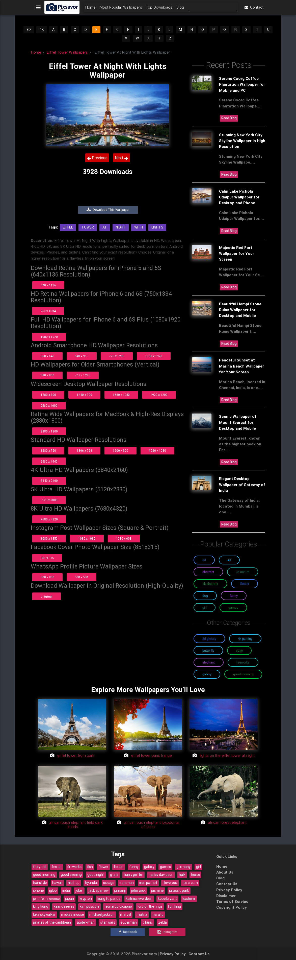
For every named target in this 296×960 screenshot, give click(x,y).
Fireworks (243, 662)
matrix (142, 914)
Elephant (208, 662)
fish (90, 866)
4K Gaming (245, 639)
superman (129, 922)
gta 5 (114, 874)
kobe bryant (167, 898)
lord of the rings (150, 906)
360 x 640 (47, 356)
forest (119, 866)
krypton (85, 898)
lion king (174, 906)
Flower (244, 584)
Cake (239, 650)
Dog (205, 596)
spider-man (85, 922)
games (165, 866)
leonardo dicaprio (118, 906)
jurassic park (179, 890)
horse (195, 874)
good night (95, 874)
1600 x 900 (120, 450)
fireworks (74, 866)
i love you (170, 882)
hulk (182, 874)
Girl (204, 607)
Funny (234, 596)
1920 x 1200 (159, 395)
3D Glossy (209, 639)
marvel (125, 914)
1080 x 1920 (49, 337)
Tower (88, 227)
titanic (147, 922)
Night (121, 227)
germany (183, 866)
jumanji (120, 890)
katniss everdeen (139, 898)
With (138, 227)
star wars (107, 922)
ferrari (57, 866)
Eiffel (68, 227)
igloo (53, 890)
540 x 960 (81, 356)
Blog (180, 9)
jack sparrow (99, 890)
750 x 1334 (48, 311)
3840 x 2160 (49, 481)
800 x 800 (47, 577)
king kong (40, 906)
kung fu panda (108, 898)
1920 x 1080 (157, 450)
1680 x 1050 (121, 395)
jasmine (157, 890)
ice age (108, 882)
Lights (157, 227)
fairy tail (39, 866)
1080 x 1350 (49, 538)
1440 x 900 (84, 395)
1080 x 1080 (86, 538)
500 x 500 (81, 577)
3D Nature (242, 572)
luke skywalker (44, 914)
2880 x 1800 (49, 431)
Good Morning (243, 674)
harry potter (133, 874)
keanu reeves (64, 906)
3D (28, 29)
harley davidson (161, 874)
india (66, 890)
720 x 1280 (116, 356)
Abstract (208, 572)
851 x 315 (47, 558)
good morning (44, 874)
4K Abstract (210, 584)
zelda (162, 922)
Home (90, 9)
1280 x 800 (48, 395)
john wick (138, 890)
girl (198, 866)
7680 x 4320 (49, 519)
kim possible (89, 906)
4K (41, 29)
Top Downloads (159, 9)
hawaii (57, 882)
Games (233, 607)
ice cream (190, 882)
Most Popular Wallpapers (121, 9)
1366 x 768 (84, 450)
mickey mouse (72, 914)
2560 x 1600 (49, 405)
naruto (158, 914)
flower (103, 866)
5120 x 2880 (49, 500)
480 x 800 (47, 375)
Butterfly (208, 650)
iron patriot (148, 882)
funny (134, 866)
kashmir (188, 898)
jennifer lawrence (46, 898)
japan (69, 898)
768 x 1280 (82, 375)
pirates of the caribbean (52, 922)
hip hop (73, 882)
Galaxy (206, 674)
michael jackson (102, 914)
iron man (127, 882)
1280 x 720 (48, 450)
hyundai (91, 882)
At (104, 227)
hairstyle (40, 882)
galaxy (149, 866)
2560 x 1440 (49, 461)
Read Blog (229, 118)
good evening (71, 874)
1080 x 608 (123, 538)
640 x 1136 (48, 285)
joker (79, 890)
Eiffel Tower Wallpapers (67, 52)
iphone (38, 890)
